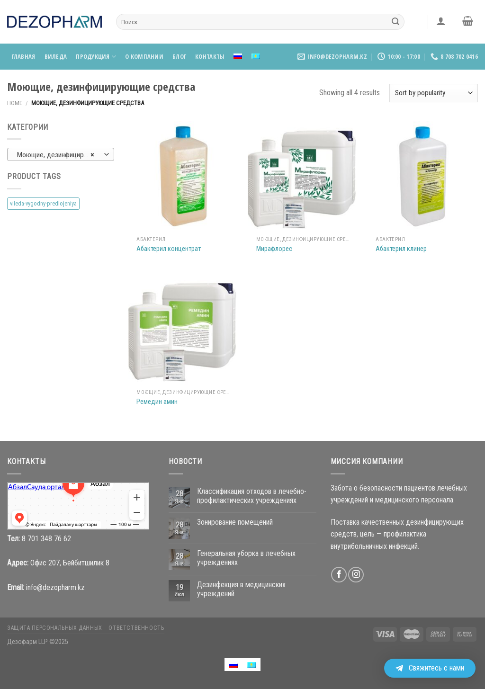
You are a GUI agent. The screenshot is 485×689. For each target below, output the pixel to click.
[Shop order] (433, 93)
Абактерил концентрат (168, 249)
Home (14, 103)
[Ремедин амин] (183, 329)
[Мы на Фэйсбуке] (339, 574)
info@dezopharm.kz (55, 587)
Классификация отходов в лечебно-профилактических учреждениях (251, 496)
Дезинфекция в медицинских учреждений (241, 589)
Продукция (96, 56)
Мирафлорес (274, 249)
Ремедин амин (157, 402)
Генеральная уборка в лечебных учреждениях (246, 558)
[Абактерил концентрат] (183, 176)
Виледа (56, 56)
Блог (179, 56)
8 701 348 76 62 (46, 538)
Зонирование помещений (235, 522)
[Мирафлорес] (303, 176)
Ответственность (136, 628)
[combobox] (60, 154)
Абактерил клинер (401, 249)
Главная (24, 56)
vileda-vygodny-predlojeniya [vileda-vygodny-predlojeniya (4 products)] (43, 203)
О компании (144, 56)
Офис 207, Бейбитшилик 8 (69, 562)
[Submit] (395, 22)
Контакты (210, 56)
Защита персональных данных (54, 628)
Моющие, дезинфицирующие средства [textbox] (60, 154)
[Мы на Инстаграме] (356, 574)
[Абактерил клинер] (423, 176)
